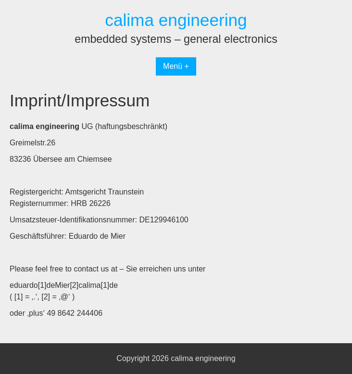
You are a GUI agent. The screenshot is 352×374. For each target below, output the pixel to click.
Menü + (176, 66)
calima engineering (176, 20)
